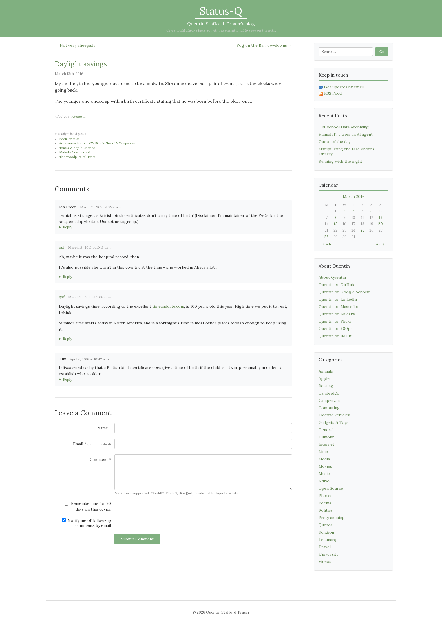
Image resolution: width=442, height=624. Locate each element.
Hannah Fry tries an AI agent (346, 134)
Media (324, 459)
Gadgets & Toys (333, 422)
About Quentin (332, 277)
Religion (326, 532)
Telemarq (327, 539)
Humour (326, 437)
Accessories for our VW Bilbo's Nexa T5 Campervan (97, 143)
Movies (325, 466)
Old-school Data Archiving (344, 127)
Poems (325, 502)
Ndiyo (324, 480)
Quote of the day (334, 141)
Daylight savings (81, 64)
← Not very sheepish (75, 45)
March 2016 (353, 196)
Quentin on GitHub (336, 284)
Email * (92, 443)
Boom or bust (69, 139)
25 (362, 230)
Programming (332, 517)
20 (380, 224)
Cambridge (329, 393)
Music (324, 473)
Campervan (329, 400)
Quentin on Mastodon (339, 306)
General (79, 116)
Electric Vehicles (334, 415)
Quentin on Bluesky (337, 314)
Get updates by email (341, 87)
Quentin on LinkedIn (338, 299)
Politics (326, 510)
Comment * (100, 459)
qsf (62, 247)
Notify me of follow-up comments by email (86, 523)
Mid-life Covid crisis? (74, 152)
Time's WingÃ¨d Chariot (77, 148)
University (328, 554)
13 (381, 217)
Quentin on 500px (335, 328)
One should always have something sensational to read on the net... (221, 30)
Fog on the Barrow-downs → (264, 45)
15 (335, 224)
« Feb (326, 244)
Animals (326, 371)
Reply (67, 227)
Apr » (380, 244)
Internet (326, 444)
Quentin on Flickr (335, 321)
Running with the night (340, 161)
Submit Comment (137, 538)
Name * (104, 428)
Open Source (331, 488)
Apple (324, 378)
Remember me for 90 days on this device (88, 506)
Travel (325, 546)
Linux (324, 451)
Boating (326, 385)
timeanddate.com (168, 306)
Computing (329, 407)
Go (381, 52)
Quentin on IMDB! (335, 335)
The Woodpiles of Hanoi (77, 157)
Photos (325, 495)
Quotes (325, 524)
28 (326, 237)
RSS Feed (330, 93)
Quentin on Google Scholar (344, 292)
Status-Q (221, 11)
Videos (325, 561)
